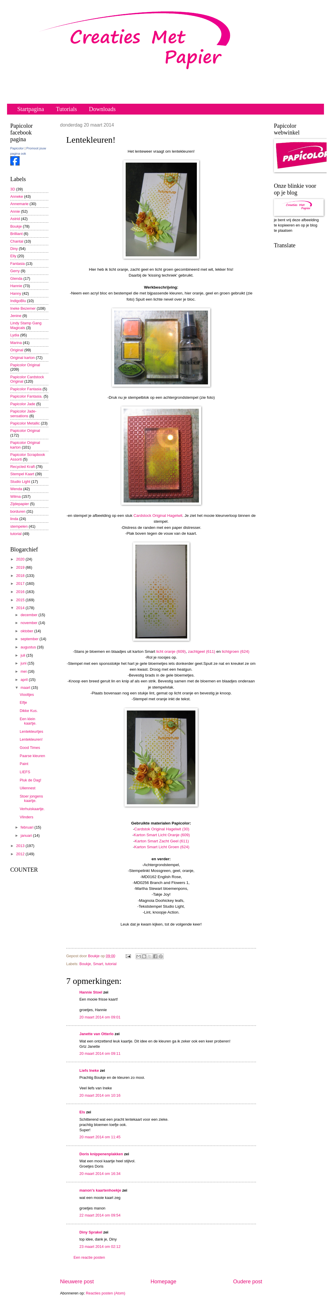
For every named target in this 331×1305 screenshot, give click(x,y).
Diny (14, 248)
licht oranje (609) (171, 651)
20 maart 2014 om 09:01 (99, 1017)
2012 (20, 854)
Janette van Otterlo (96, 1034)
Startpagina (30, 109)
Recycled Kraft (22, 466)
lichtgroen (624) (235, 651)
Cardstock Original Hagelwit (158, 515)
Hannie (16, 286)
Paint (24, 763)
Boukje (85, 964)
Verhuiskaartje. (32, 809)
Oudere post (247, 1281)
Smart (98, 964)
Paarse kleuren (32, 756)
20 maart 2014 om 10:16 (99, 1095)
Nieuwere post (77, 1281)
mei (24, 671)
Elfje (23, 702)
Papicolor (17, 148)
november (29, 623)
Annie (15, 211)
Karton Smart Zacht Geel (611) (162, 841)
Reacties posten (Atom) (105, 1293)
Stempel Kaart (22, 474)
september (30, 639)
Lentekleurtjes (31, 731)
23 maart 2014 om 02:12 (99, 1246)
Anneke (16, 196)
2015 (20, 600)
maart (26, 687)
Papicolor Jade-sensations (23, 413)
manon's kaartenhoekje (100, 1190)
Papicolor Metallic (25, 423)
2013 (20, 846)
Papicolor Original (25, 365)
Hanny (15, 293)
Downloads (102, 109)
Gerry (15, 271)
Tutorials (66, 109)
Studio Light (20, 481)
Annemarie (19, 204)
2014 (20, 608)
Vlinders (26, 817)
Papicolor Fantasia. (26, 396)
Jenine (15, 316)
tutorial (111, 964)
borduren (17, 511)
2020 (20, 559)
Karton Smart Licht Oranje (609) (162, 835)
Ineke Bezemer (23, 308)
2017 (20, 583)
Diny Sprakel (90, 1232)
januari (27, 835)
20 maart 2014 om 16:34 (99, 1173)
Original (16, 350)
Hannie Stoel (90, 992)
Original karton (22, 357)
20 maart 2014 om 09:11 (99, 1053)
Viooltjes (27, 694)
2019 (20, 567)
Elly (13, 256)
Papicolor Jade (22, 404)
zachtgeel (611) (201, 651)
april (25, 679)
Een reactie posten (89, 1257)
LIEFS (25, 772)
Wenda (16, 489)
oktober (27, 631)
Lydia (14, 335)
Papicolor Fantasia (26, 389)
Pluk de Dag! (30, 780)
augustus (29, 647)
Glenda (16, 278)
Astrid (15, 219)
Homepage (163, 1281)
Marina (16, 342)
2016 (20, 592)
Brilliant (16, 233)
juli (23, 655)
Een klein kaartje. (28, 721)
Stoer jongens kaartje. (31, 798)
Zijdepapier (19, 504)
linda (14, 519)
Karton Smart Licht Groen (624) (162, 847)
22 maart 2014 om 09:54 (99, 1215)
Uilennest (27, 788)
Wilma (15, 496)
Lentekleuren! (31, 739)
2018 (20, 575)
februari (27, 827)
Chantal (16, 241)
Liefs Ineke (89, 1070)
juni (24, 663)
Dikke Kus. (29, 710)
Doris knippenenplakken (101, 1154)
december (29, 615)
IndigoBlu (18, 301)
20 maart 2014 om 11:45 (99, 1137)
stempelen (19, 526)
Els (82, 1112)
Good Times (30, 747)
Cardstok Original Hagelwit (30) (161, 829)
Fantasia (17, 263)
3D (12, 189)
